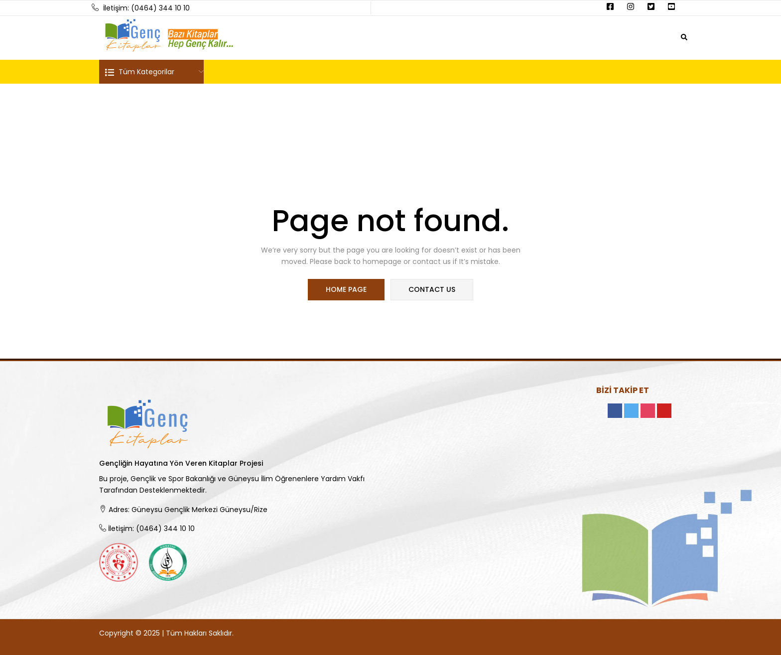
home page (346, 290)
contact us (431, 290)
